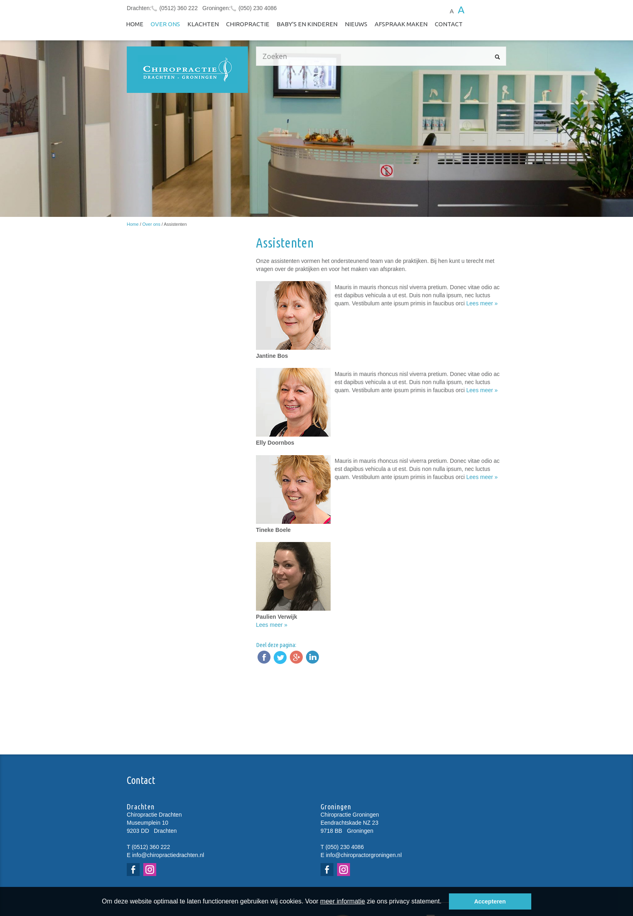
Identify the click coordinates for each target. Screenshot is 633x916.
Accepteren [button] (489, 901)
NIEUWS (356, 24)
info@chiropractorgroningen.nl (364, 855)
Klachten (203, 24)
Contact (449, 24)
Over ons (165, 24)
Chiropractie (247, 24)
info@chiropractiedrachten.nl (168, 855)
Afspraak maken (401, 24)
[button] (444, 902)
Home (134, 24)
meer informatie (342, 901)
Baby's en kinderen (307, 24)
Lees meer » (482, 303)
